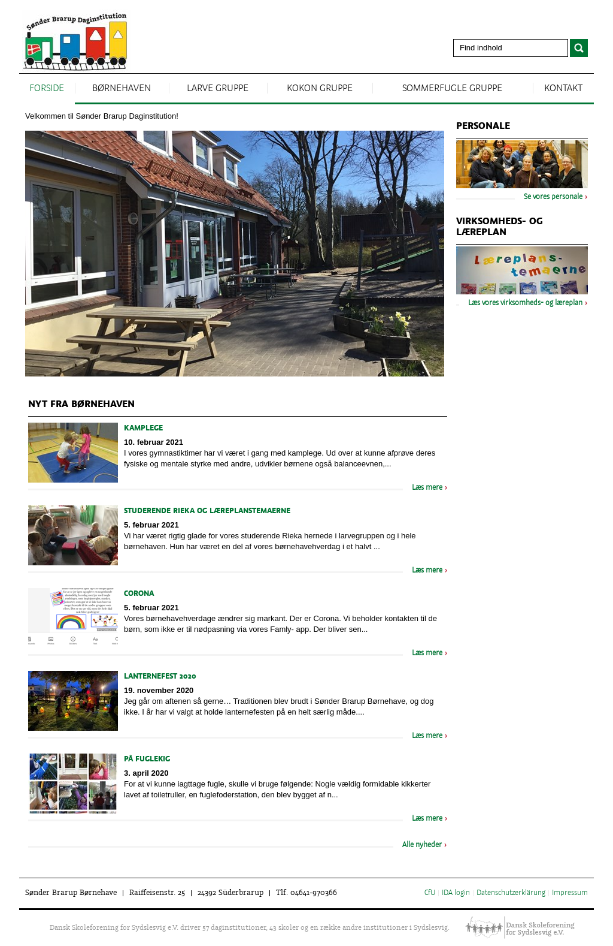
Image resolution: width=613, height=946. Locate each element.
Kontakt (563, 88)
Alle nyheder (422, 845)
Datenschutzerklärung (511, 893)
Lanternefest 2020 (160, 677)
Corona (139, 594)
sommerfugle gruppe (452, 88)
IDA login (456, 893)
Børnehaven (121, 88)
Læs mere (427, 488)
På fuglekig (147, 759)
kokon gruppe (320, 88)
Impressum (570, 893)
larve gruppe (217, 88)
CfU (429, 893)
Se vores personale (553, 197)
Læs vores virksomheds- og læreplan (525, 303)
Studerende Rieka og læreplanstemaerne (207, 511)
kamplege (143, 428)
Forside (46, 88)
